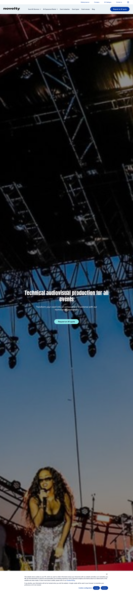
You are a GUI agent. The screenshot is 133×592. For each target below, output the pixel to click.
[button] (34, 9)
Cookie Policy (71, 580)
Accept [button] (96, 588)
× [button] (107, 574)
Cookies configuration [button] (85, 588)
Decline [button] (104, 588)
